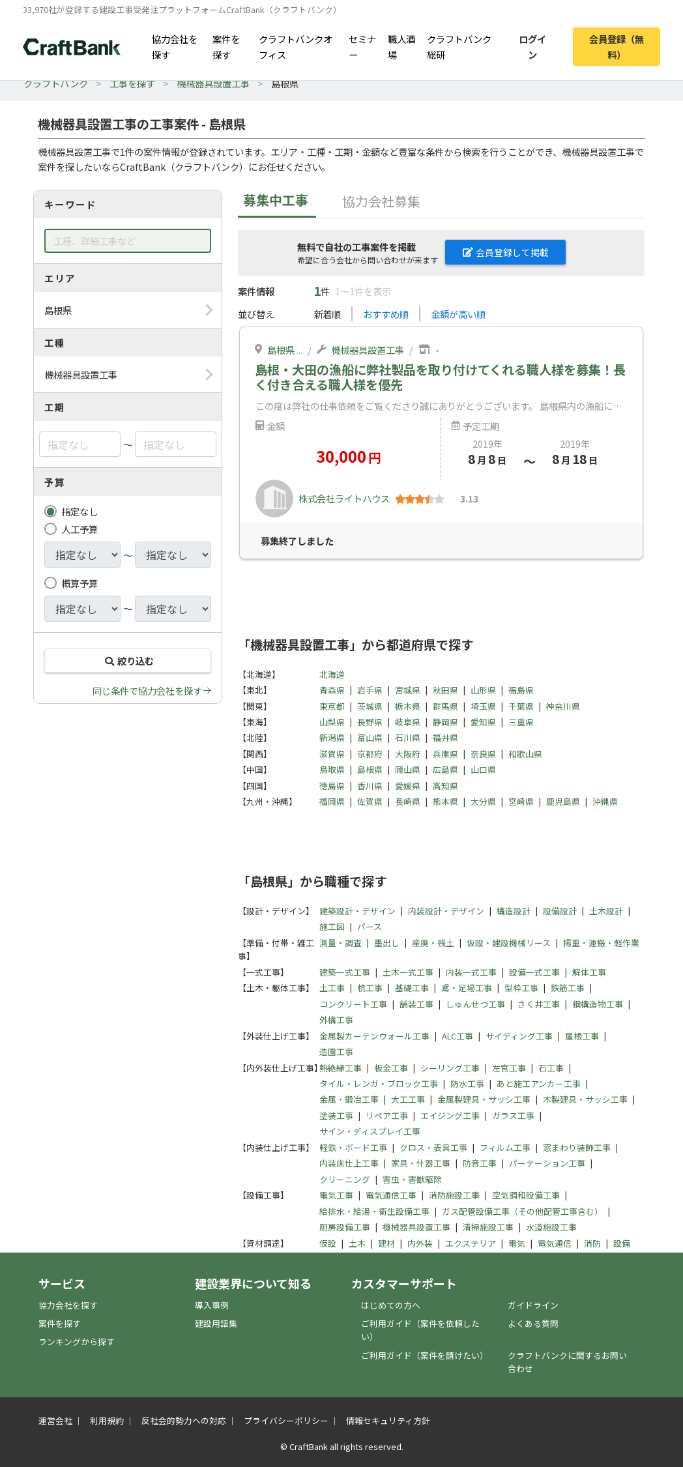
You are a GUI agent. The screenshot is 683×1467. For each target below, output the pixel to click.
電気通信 (555, 1243)
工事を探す (132, 83)
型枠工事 (521, 987)
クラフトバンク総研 (459, 46)
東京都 (332, 706)
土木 (357, 1243)
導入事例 (212, 1305)
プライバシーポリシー (286, 1420)
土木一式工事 (408, 972)
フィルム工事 (505, 1147)
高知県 (445, 785)
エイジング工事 (450, 1115)
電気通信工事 (391, 1195)
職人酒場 (401, 46)
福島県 (521, 690)
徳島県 (332, 785)
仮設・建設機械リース (509, 943)
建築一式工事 (344, 972)
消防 (592, 1243)
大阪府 (407, 754)
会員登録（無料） (616, 46)
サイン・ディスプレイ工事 (369, 1131)
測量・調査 (340, 943)
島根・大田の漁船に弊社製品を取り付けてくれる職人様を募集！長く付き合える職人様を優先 (440, 377)
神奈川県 (563, 706)
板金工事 (391, 1068)
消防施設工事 (454, 1195)
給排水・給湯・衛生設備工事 (374, 1211)
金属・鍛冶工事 (349, 1099)
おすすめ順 (386, 314)
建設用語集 (216, 1323)
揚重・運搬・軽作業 (601, 943)
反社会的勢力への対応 (183, 1420)
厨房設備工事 (344, 1227)
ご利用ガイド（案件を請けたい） (424, 1355)
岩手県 (370, 690)
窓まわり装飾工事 (577, 1147)
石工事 (551, 1068)
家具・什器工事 (420, 1163)
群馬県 (445, 706)
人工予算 (79, 529)
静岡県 (445, 722)
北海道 (332, 674)
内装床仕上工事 (349, 1163)
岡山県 (407, 769)
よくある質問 (533, 1323)
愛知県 (483, 722)
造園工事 (336, 1051)
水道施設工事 (551, 1227)
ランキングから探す (76, 1341)
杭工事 (370, 987)
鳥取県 (332, 769)
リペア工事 (387, 1115)
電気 (516, 1243)
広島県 (445, 769)
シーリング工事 (450, 1068)
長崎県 (407, 801)
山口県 (483, 769)
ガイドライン (533, 1305)
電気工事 (336, 1195)
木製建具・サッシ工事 (585, 1099)
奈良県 (483, 754)
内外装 (420, 1243)
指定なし (79, 511)
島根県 (281, 349)
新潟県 (332, 737)
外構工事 (336, 1019)
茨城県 (370, 706)
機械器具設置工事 (213, 83)
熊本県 (445, 801)
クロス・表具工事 (433, 1147)
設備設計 (560, 911)
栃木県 (407, 706)
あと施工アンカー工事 (539, 1083)
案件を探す (226, 46)
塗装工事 (336, 1115)
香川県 (370, 785)
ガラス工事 (513, 1115)
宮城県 (407, 690)
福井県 (445, 737)
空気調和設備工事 (526, 1195)
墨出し (387, 943)
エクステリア (470, 1243)
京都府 (370, 754)
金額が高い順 (458, 314)
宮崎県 (521, 801)
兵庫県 (445, 754)
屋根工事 (582, 1036)
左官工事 (509, 1068)
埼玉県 (483, 706)
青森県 (332, 690)
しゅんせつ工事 (475, 1004)
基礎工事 (412, 987)
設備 (621, 1243)
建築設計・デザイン (357, 911)
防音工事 (480, 1163)
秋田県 (445, 690)
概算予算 (79, 583)
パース (369, 926)
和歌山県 (525, 754)
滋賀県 (332, 754)
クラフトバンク (55, 83)
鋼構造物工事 (597, 1004)
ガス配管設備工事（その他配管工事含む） (522, 1211)
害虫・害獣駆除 (412, 1179)
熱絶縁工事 (340, 1068)
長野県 (370, 722)
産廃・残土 (433, 943)
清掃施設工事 (488, 1227)
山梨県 (332, 722)
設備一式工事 (534, 972)
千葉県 (521, 706)
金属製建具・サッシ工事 (483, 1099)
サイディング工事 (519, 1036)
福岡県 (332, 801)
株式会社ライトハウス (344, 498)
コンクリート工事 (353, 1004)
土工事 (332, 987)
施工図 (332, 926)
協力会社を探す (174, 46)
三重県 (521, 722)
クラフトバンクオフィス (295, 46)
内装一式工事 (471, 972)
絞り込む (128, 660)
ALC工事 (457, 1036)
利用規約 (107, 1420)
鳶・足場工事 (466, 987)
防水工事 (467, 1083)
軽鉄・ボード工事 (353, 1147)
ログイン (532, 46)
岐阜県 (407, 722)
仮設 (327, 1243)
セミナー (362, 46)
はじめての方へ (390, 1305)
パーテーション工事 (547, 1163)
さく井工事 (538, 1004)
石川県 (407, 737)
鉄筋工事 (568, 987)
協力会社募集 (381, 201)
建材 (386, 1243)
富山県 (370, 737)
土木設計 (606, 911)
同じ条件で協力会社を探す (147, 690)
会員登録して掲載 (506, 252)
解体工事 (589, 972)
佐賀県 (370, 801)
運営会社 (55, 1420)
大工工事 (408, 1099)
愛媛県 (407, 785)
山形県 (483, 690)
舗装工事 (416, 1004)
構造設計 (513, 911)
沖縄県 (605, 801)
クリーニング (344, 1179)
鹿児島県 (563, 801)
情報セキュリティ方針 (388, 1420)
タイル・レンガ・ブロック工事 (378, 1083)
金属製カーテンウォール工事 (374, 1036)
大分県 (483, 801)
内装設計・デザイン (446, 911)
